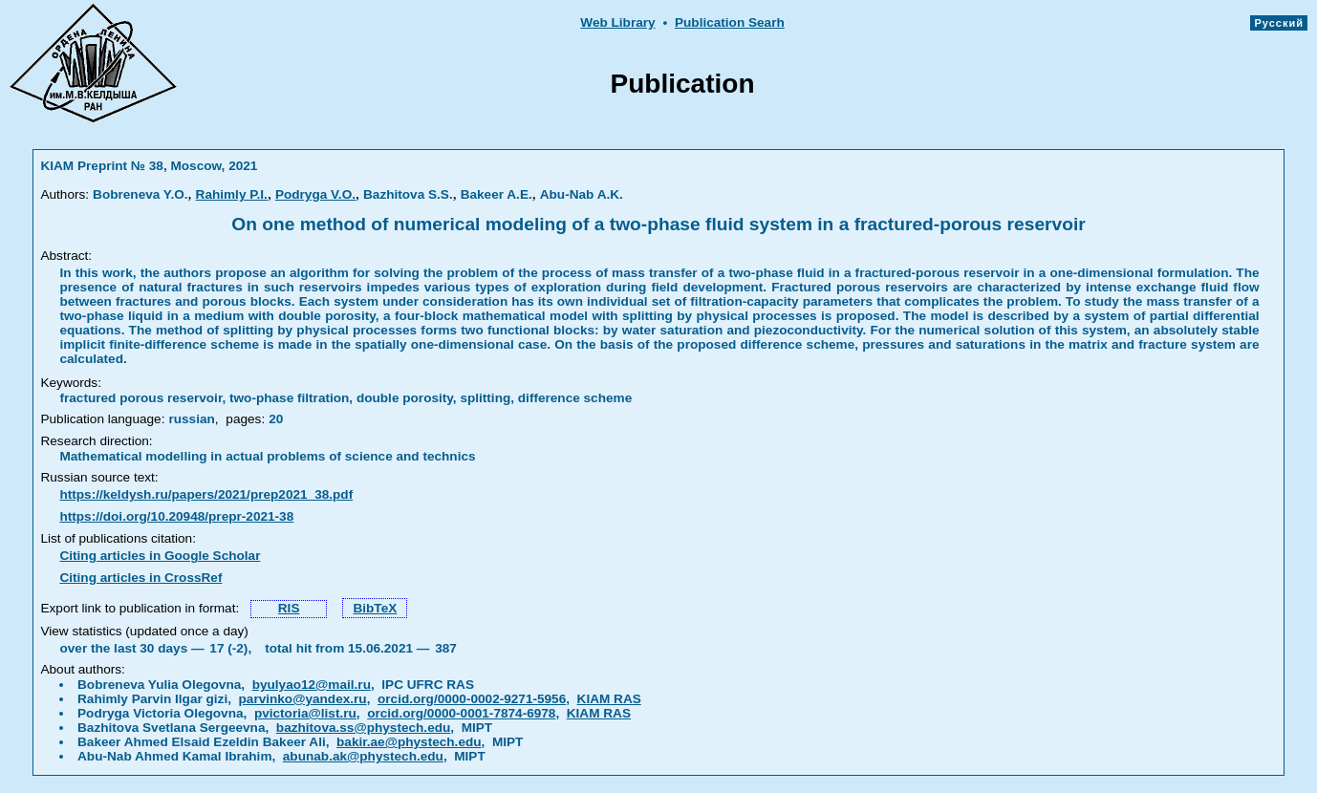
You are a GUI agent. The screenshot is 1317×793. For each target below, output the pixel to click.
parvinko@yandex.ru (303, 699)
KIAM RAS (609, 699)
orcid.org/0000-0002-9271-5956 (472, 699)
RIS (289, 608)
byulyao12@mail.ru (311, 684)
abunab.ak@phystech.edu (363, 756)
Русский (1278, 23)
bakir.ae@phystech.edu (409, 742)
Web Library (617, 22)
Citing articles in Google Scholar (159, 555)
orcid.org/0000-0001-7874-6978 (461, 713)
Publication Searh (730, 22)
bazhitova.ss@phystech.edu (363, 727)
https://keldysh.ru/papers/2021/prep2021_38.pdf (206, 494)
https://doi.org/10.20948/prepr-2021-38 (176, 516)
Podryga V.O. (315, 194)
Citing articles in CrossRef (140, 577)
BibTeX (375, 608)
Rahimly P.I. (232, 194)
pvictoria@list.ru (305, 713)
